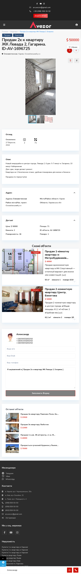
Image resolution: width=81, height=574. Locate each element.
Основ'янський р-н (32, 54)
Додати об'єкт (40, 16)
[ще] (64, 275)
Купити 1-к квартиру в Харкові (15, 542)
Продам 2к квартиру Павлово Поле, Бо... (40, 409)
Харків (21, 54)
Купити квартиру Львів (11, 550)
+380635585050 (25, 335)
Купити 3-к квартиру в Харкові (15, 547)
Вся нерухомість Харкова (12, 558)
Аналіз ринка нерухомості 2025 (15, 561)
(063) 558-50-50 (11, 505)
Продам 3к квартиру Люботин (35, 419)
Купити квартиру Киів (11, 555)
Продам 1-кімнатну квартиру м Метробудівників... (57, 255)
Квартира (14, 32)
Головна (5, 32)
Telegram (9, 468)
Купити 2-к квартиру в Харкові (15, 544)
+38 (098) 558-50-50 (41, 11)
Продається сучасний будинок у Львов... (40, 440)
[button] (77, 87)
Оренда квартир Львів (11, 553)
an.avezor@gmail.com (41, 7)
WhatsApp (10, 474)
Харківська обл (55, 202)
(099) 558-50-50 (11, 501)
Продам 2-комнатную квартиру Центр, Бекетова (58, 290)
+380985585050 (25, 337)
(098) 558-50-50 (11, 497)
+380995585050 (25, 333)
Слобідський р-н (12, 272)
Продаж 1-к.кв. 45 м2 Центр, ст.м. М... (38, 429)
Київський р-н (11, 307)
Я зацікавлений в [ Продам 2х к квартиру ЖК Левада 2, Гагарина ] (40, 372)
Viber (8, 471)
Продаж (7, 35)
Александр (23, 329)
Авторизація (10, 513)
